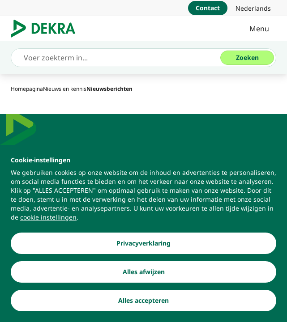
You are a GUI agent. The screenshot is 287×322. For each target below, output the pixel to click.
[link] (253, 8)
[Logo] (47, 28)
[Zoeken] (247, 58)
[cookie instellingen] (48, 221)
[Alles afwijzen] (143, 276)
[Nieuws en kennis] (64, 89)
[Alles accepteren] (143, 305)
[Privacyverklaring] (143, 247)
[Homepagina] (27, 89)
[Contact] (207, 8)
